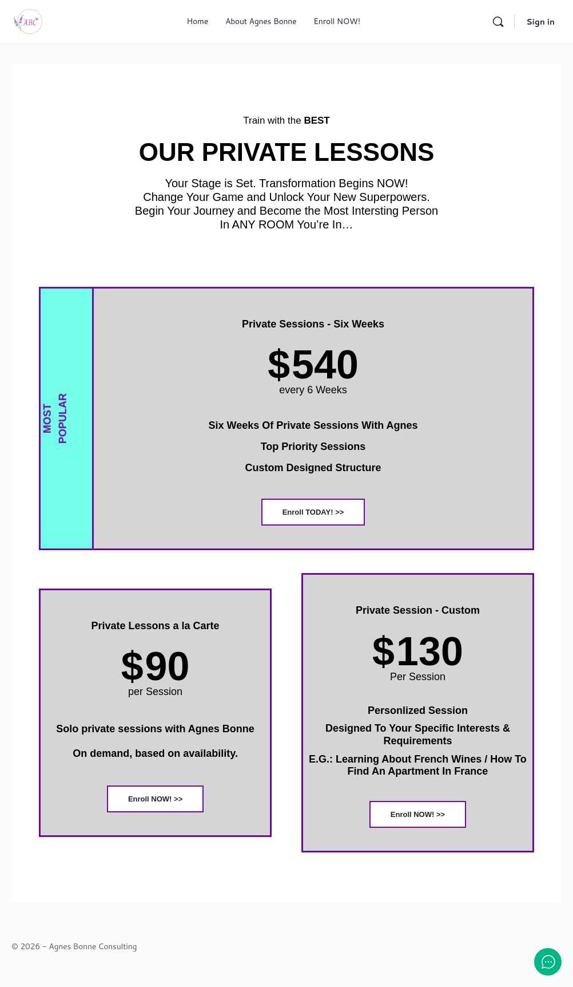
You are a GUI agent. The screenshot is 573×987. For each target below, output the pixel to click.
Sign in (540, 21)
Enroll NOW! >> (155, 799)
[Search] (498, 22)
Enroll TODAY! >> (313, 512)
